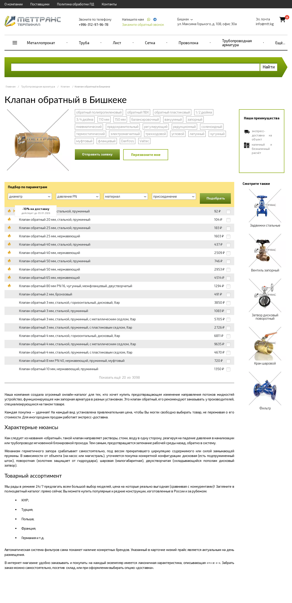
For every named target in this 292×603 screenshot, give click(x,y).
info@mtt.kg (265, 24)
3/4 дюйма (84, 119)
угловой (178, 134)
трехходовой (155, 134)
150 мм (120, 119)
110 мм (104, 119)
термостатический (90, 134)
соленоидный (211, 127)
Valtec (144, 141)
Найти (269, 66)
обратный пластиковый (172, 112)
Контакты (109, 4)
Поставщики (39, 4)
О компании (13, 4)
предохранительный (122, 127)
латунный (197, 134)
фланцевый (107, 141)
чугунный (217, 134)
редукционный (184, 127)
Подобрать (216, 198)
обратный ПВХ (138, 112)
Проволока (188, 43)
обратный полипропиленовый (99, 112)
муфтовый (84, 141)
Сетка (150, 43)
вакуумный (173, 119)
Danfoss (127, 141)
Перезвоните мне (145, 155)
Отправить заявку (97, 154)
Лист (117, 43)
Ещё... (280, 43)
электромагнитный (125, 134)
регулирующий (155, 127)
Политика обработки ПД (75, 4)
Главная (11, 86)
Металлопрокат (41, 43)
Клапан (65, 86)
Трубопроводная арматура (237, 43)
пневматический (89, 127)
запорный (194, 119)
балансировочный (145, 119)
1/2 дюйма (204, 112)
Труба (84, 43)
